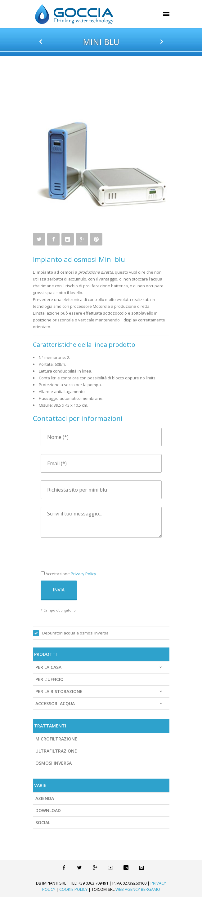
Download (48, 810)
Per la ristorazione (99, 691)
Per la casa (99, 667)
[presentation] (88, 558)
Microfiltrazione (56, 739)
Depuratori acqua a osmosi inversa (75, 633)
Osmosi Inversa (53, 763)
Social (42, 822)
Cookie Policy (73, 889)
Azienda (44, 798)
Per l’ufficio (49, 679)
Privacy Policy (83, 574)
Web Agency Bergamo (137, 889)
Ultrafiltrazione (56, 751)
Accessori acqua (99, 703)
